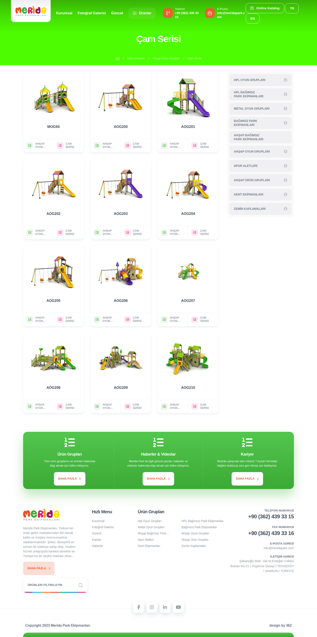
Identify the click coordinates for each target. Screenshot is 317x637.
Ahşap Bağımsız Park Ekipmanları (152, 534)
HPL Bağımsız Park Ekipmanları (202, 521)
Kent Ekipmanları (149, 546)
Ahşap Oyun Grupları (166, 58)
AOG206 (121, 301)
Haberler (97, 546)
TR (292, 8)
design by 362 (280, 625)
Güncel (117, 13)
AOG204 (188, 214)
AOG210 (188, 388)
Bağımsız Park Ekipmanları (199, 527)
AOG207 (188, 301)
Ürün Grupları (136, 58)
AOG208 (53, 388)
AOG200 (121, 127)
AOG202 (53, 214)
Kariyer (96, 539)
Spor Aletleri (146, 539)
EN (252, 18)
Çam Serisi (195, 58)
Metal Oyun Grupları (151, 527)
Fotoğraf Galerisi (92, 13)
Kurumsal (64, 13)
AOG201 (188, 127)
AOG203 (121, 214)
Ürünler (142, 13)
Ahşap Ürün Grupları (194, 539)
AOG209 (121, 388)
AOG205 (53, 301)
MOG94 (53, 127)
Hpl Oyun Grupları (150, 521)
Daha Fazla (69, 478)
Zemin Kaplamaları (193, 546)
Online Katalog (265, 8)
